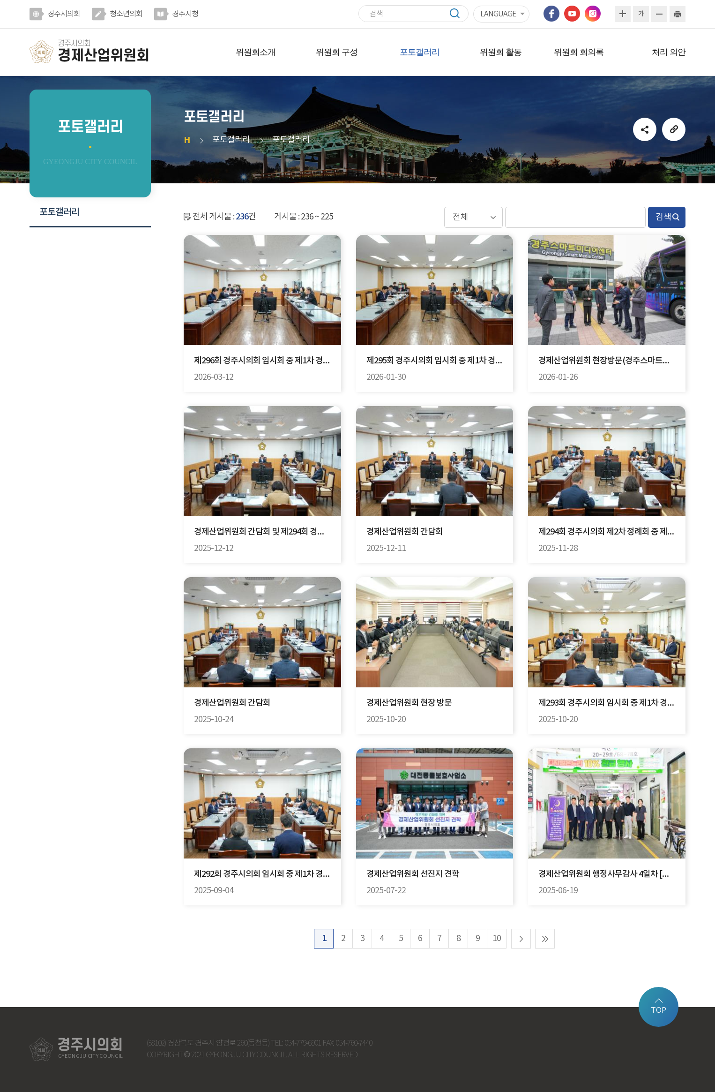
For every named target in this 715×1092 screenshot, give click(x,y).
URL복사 (673, 129)
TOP (658, 1010)
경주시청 (185, 14)
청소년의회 (126, 14)
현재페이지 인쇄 (677, 14)
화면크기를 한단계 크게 (623, 14)
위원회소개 (256, 52)
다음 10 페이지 (521, 939)
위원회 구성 (337, 52)
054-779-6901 (302, 1043)
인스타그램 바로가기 (593, 14)
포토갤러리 (419, 52)
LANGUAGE (498, 14)
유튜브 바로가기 (572, 14)
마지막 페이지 (545, 939)
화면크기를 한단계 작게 (659, 14)
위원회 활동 (500, 52)
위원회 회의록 (578, 52)
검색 (459, 13)
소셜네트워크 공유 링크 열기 (644, 129)
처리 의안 (668, 52)
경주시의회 (63, 14)
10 (496, 938)
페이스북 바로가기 (551, 14)
